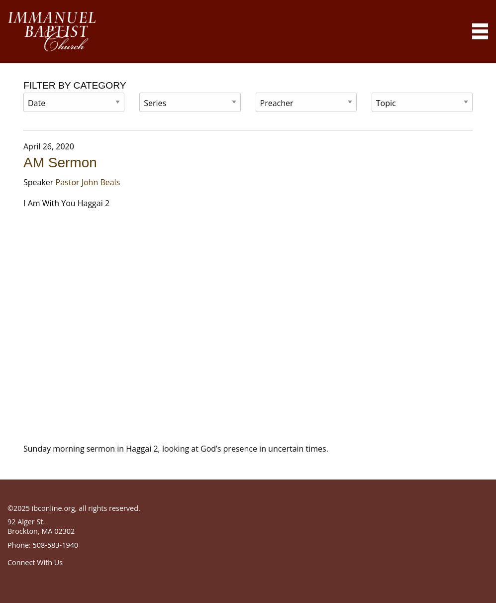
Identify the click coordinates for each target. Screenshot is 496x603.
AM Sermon (60, 162)
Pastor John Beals (88, 182)
